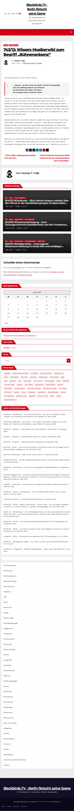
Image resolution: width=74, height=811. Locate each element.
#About (9, 806)
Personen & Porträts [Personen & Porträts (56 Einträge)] (34, 388)
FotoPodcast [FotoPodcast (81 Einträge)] (43, 377)
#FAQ (6, 602)
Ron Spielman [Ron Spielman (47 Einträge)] (9, 396)
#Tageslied (8, 728)
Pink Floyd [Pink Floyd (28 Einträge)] (62, 388)
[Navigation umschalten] (37, 32)
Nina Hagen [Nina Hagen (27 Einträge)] (8, 388)
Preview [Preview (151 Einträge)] (16, 392)
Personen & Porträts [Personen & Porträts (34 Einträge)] (50, 388)
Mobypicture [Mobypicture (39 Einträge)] (39, 385)
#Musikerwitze (13, 45)
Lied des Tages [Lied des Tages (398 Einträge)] (9, 385)
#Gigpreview (8, 629)
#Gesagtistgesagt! (11, 623)
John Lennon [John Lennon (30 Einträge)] (38, 381)
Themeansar (56, 801)
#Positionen (41, 241)
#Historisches (9, 639)
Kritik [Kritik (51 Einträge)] (58, 381)
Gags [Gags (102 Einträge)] (62, 377)
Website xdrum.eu (11, 336)
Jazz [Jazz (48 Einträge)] (19, 381)
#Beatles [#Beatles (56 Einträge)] (7, 373)
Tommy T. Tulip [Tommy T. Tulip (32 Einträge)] (43, 396)
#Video (6, 749)
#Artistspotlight (10, 565)
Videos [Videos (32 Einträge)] (58, 396)
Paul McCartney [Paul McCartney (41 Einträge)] (19, 388)
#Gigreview (8, 634)
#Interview (8, 644)
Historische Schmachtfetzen (15, 760)
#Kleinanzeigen (9, 650)
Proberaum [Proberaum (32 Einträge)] (32, 392)
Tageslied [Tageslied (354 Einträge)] (32, 396)
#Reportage (8, 707)
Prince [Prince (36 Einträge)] (23, 392)
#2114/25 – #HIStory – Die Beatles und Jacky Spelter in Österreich (30, 429)
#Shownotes (8, 718)
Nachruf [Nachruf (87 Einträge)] (60, 385)
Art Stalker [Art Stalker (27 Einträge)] (34, 373)
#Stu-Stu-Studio (29, 219)
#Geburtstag (8, 618)
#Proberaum (8, 702)
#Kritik (6, 655)
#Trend (6, 734)
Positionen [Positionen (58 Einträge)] (7, 392)
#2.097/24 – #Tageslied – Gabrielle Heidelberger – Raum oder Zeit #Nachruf (34, 549)
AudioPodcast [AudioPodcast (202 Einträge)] (58, 373)
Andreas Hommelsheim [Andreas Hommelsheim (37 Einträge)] (20, 373)
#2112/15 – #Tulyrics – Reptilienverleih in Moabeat (23, 442)
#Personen (8, 692)
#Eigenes (7, 592)
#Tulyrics (7, 744)
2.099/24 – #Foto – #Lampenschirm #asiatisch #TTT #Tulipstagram (30, 536)
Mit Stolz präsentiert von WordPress (25, 801)
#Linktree (24, 806)
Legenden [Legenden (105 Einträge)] (65, 381)
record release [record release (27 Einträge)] (53, 392)
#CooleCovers (9, 586)
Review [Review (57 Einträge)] (63, 392)
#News (6, 686)
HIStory (6, 765)
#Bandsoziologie (10, 581)
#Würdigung (8, 755)
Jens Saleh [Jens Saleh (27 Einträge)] (27, 381)
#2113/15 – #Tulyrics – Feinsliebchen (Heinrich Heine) (25, 437)
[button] (71, 32)
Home (3, 806)
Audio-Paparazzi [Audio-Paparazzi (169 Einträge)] (46, 373)
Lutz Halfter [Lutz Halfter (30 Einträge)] (29, 385)
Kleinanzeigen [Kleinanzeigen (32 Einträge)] (49, 381)
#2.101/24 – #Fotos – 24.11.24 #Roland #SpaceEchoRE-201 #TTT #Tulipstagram (34, 522)
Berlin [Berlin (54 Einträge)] (6, 377)
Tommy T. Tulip (19, 61)
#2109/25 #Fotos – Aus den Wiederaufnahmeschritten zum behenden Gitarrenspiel (36, 460)
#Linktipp (7, 665)
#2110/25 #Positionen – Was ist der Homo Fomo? (23, 455)
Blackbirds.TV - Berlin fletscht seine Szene (37, 9)
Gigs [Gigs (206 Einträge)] (5, 381)
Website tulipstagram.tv (27, 336)
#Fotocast (8, 607)
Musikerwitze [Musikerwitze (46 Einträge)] (50, 385)
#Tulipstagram (9, 739)
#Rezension (8, 713)
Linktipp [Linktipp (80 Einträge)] (19, 385)
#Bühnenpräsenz (29, 63)
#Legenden (8, 660)
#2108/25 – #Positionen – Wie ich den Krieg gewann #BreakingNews (31, 467)
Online (10, 348)
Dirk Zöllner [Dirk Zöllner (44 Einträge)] (15, 377)
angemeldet (16, 268)
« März (6, 323)
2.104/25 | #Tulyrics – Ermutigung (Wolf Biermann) (23, 499)
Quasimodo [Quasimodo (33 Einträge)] (42, 392)
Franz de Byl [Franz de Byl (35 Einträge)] (54, 377)
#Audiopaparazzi (10, 576)
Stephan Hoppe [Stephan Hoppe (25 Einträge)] (21, 396)
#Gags (5, 45)
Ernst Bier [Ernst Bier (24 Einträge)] (24, 377)
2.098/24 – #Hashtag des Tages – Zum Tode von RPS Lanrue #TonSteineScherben (36, 542)
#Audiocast (8, 571)
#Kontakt (16, 806)
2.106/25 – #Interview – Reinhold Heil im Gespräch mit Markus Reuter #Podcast (35, 484)
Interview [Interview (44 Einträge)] (13, 381)
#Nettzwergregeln (20, 198)
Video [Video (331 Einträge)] (52, 396)
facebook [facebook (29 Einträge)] (33, 377)
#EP (6, 198)
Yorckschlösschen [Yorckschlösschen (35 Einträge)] (10, 400)
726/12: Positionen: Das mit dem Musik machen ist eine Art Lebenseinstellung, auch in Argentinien (55, 158)
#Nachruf (7, 676)
